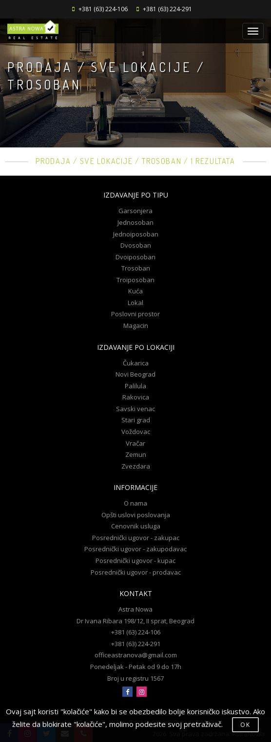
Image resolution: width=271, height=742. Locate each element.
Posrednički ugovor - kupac (135, 560)
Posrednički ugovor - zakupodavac (135, 548)
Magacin (135, 325)
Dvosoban (135, 245)
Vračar (135, 443)
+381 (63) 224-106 (103, 9)
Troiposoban (135, 279)
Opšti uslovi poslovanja (135, 514)
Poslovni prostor (135, 313)
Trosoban (135, 268)
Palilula (135, 385)
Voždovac (135, 431)
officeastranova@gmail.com (136, 655)
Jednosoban (135, 222)
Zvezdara (135, 466)
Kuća (135, 291)
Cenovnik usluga (135, 526)
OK (245, 725)
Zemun (135, 454)
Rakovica (135, 397)
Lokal (135, 302)
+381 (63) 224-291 (167, 9)
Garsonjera (135, 210)
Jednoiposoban (135, 234)
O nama (135, 503)
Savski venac (135, 408)
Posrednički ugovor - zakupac (135, 537)
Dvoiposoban (135, 257)
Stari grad (135, 420)
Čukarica (136, 363)
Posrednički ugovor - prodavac (136, 572)
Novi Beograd (135, 374)
